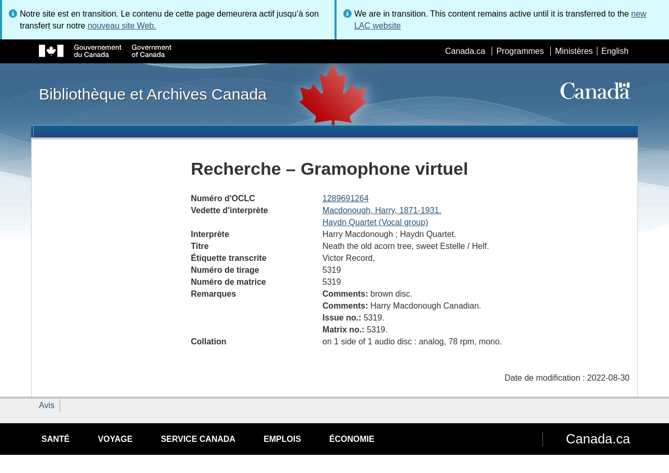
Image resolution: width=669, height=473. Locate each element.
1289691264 (346, 198)
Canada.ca (465, 51)
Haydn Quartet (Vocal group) (375, 222)
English (615, 51)
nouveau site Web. (122, 25)
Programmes (520, 51)
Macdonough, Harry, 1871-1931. (382, 210)
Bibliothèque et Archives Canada (153, 94)
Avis (46, 405)
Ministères (574, 51)
